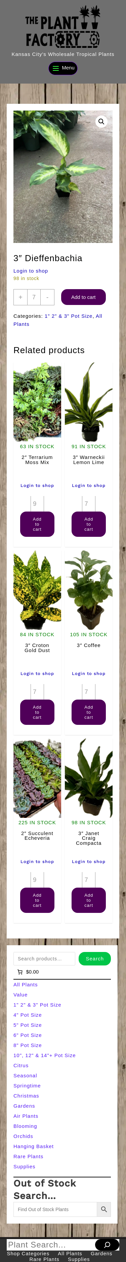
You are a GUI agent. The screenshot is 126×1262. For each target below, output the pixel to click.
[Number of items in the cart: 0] (27, 971)
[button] (101, 122)
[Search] (107, 1245)
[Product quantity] (34, 297)
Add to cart (83, 297)
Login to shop (30, 271)
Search (95, 958)
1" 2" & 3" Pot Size (69, 316)
